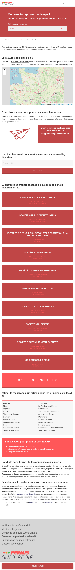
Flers (5, 406)
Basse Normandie (28, 40)
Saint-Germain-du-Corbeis (48, 412)
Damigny (6, 417)
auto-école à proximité (20, 62)
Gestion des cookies (12, 543)
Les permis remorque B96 (18, 452)
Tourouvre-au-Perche (46, 430)
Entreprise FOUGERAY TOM (37, 288)
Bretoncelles (43, 409)
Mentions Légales (11, 529)
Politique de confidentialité (16, 525)
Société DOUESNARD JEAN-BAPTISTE (37, 342)
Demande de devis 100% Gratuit (19, 532)
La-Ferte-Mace (44, 425)
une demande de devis (26, 494)
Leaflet (43, 104)
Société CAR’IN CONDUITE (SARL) (37, 215)
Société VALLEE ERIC (37, 324)
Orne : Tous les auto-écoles (37, 380)
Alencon (6, 403)
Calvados (49, 502)
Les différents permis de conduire (21, 446)
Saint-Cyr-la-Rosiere (11, 430)
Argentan (6, 409)
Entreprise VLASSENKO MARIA (37, 197)
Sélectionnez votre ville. (17, 24)
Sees (5, 425)
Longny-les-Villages (46, 422)
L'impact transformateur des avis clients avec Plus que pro (31, 449)
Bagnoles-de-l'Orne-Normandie (50, 428)
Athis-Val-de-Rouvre (46, 414)
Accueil (4, 40)
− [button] (4, 73)
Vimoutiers (42, 403)
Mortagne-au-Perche (11, 422)
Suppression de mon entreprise (18, 540)
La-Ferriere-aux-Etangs (47, 406)
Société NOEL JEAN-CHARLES (37, 306)
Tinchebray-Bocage (11, 414)
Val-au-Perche (8, 420)
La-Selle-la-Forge (45, 420)
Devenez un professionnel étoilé (19, 536)
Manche (32, 502)
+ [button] (4, 70)
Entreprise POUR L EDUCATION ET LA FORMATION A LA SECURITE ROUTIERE (37, 234)
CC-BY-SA (70, 104)
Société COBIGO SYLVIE (37, 252)
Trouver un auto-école (14, 40)
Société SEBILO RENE (37, 360)
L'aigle (5, 412)
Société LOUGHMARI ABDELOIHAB (37, 270)
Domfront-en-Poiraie (11, 428)
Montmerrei (42, 417)
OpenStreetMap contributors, (59, 104)
